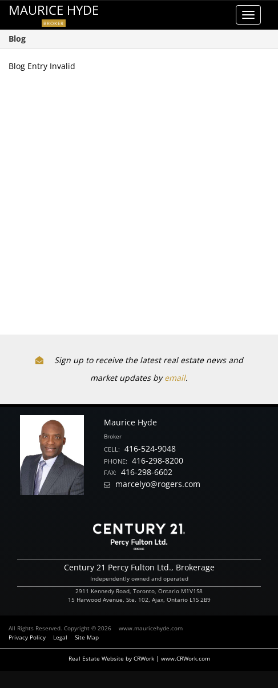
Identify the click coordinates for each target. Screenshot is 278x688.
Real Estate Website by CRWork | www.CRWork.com (139, 658)
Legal (60, 637)
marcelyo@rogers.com (157, 483)
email (175, 377)
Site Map (87, 637)
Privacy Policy (27, 637)
